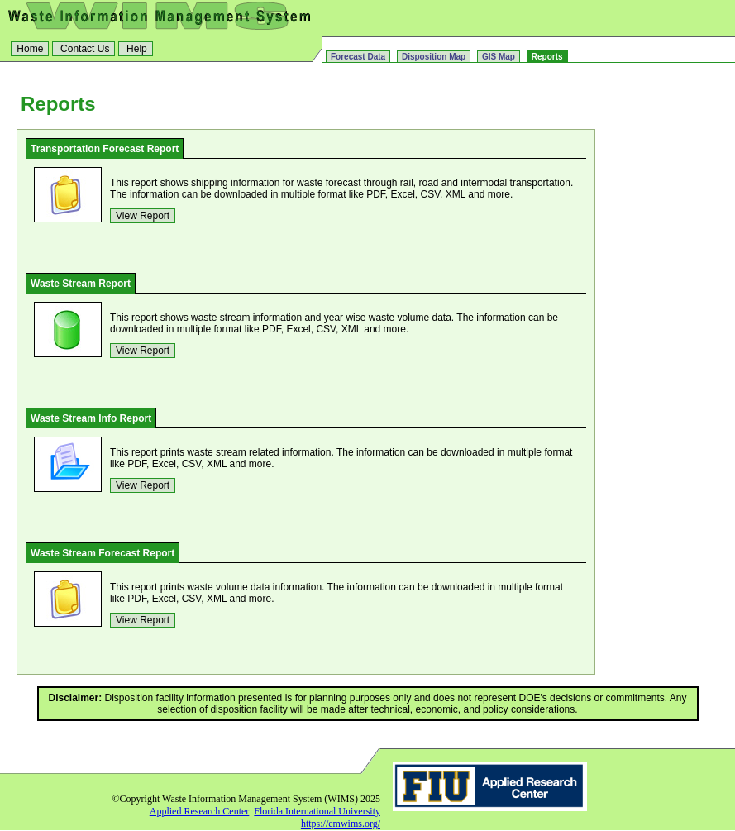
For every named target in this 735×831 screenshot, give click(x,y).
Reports (547, 56)
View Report (142, 216)
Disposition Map (433, 56)
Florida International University (317, 811)
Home (30, 49)
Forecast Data (358, 56)
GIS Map (498, 56)
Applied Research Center (200, 811)
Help (135, 49)
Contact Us (84, 49)
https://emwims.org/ (340, 823)
